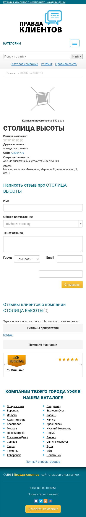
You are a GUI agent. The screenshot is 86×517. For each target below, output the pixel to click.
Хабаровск (14, 455)
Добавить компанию (43, 509)
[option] (43, 365)
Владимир (53, 406)
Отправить (72, 284)
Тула (50, 446)
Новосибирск (15, 432)
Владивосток (15, 406)
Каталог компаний (24, 64)
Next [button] (80, 364)
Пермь (51, 432)
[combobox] (43, 223)
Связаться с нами (43, 488)
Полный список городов (43, 461)
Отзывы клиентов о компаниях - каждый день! (34, 2)
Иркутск (12, 415)
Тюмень (12, 450)
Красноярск (54, 424)
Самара (12, 441)
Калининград (16, 419)
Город (5, 257)
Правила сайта (66, 64)
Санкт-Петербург (57, 441)
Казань (51, 415)
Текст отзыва (13, 233)
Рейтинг (46, 64)
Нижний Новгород (59, 428)
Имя (6, 201)
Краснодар (14, 424)
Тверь (11, 446)
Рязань (51, 437)
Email (48, 257)
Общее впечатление (18, 217)
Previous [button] (5, 364)
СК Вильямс (43, 365)
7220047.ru (17, 152)
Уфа (49, 450)
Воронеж (13, 410)
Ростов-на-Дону (17, 437)
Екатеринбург (55, 410)
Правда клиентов (26, 474)
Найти (76, 56)
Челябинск (54, 455)
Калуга (51, 419)
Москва (8, 334)
